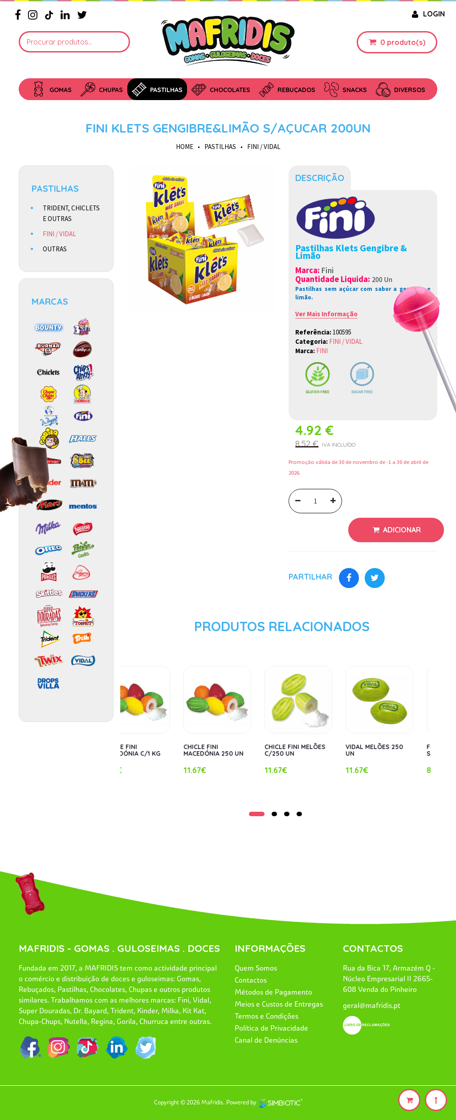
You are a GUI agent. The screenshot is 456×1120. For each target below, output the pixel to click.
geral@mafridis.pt (371, 1005)
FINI (322, 350)
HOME (184, 146)
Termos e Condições (266, 1015)
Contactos (251, 979)
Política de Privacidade (271, 1027)
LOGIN (427, 13)
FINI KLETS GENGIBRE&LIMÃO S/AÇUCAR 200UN (228, 128)
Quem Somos (256, 967)
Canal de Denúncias (266, 1039)
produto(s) (406, 42)
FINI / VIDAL (264, 146)
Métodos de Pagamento (273, 991)
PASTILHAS (220, 146)
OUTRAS (55, 249)
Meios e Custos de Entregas (279, 1003)
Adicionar (401, 529)
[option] (201, 239)
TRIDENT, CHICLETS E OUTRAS (71, 213)
